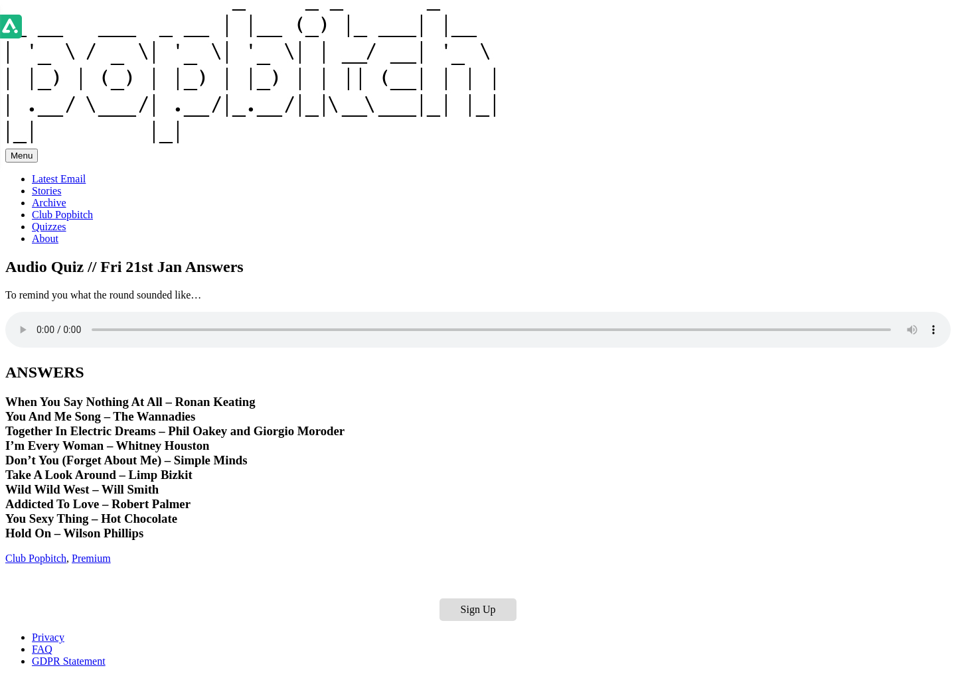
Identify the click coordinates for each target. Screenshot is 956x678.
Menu (22, 156)
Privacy (48, 637)
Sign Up (478, 609)
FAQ (42, 649)
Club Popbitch (62, 214)
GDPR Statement (69, 661)
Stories (46, 190)
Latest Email (59, 178)
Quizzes (49, 226)
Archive (49, 202)
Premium (91, 558)
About (45, 238)
